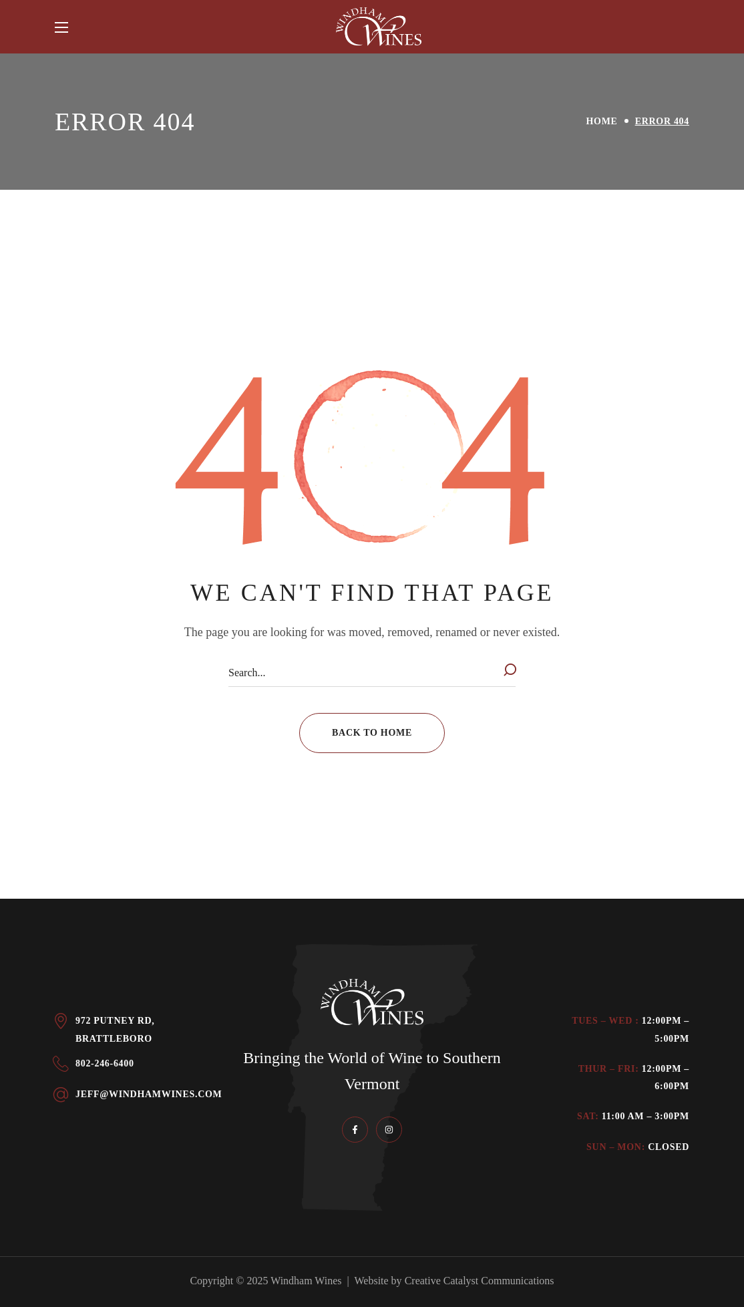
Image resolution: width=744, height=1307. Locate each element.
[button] (372, 733)
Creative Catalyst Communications (479, 1280)
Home (602, 121)
